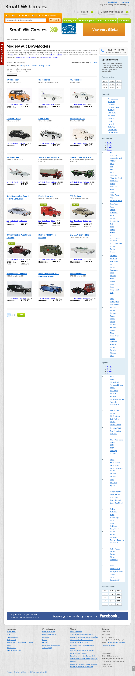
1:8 (105, 591)
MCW (112, 523)
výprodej (43, 204)
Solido (112, 574)
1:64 (111, 601)
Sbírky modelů (11, 640)
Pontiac (112, 347)
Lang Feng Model (116, 492)
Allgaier (112, 184)
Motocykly (111, 127)
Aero (111, 172)
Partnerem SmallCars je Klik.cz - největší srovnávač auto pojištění (27, 672)
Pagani (112, 310)
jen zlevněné (52, 15)
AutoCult (113, 396)
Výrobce (34, 66)
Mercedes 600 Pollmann (49, 57)
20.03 (105, 81)
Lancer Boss (114, 304)
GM (51, 55)
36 (90, 62)
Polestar (113, 344)
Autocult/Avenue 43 (117, 399)
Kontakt (44, 640)
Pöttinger (113, 353)
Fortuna (113, 246)
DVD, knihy (112, 113)
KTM (111, 293)
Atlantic (112, 388)
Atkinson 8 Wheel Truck (49, 157)
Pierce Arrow (114, 336)
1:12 (15, 15)
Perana (112, 322)
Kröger (112, 281)
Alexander (113, 175)
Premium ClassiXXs (117, 540)
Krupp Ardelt (114, 290)
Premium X (114, 543)
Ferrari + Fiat (114, 221)
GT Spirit (113, 454)
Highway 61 (114, 476)
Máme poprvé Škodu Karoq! (79, 642)
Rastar (112, 554)
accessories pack (116, 158)
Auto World (114, 391)
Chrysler (22, 143)
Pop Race (113, 537)
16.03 (112, 81)
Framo (112, 252)
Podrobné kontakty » (108, 645)
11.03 (112, 84)
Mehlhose (113, 526)
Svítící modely (11, 648)
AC (111, 152)
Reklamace (46, 637)
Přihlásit (84, 12)
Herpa (112, 460)
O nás (9, 634)
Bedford (53, 259)
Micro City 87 (114, 529)
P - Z (109, 150)
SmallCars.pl (125, 2)
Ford (111, 235)
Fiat (111, 224)
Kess (112, 480)
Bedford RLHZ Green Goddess (26, 57)
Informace (11, 629)
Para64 (112, 531)
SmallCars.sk (112, 2)
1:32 (111, 597)
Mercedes (22, 298)
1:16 (105, 594)
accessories (114, 155)
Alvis (111, 198)
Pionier (112, 339)
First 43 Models (115, 431)
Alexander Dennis (116, 178)
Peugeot (113, 327)
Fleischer (113, 232)
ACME (112, 379)
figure (112, 227)
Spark (112, 577)
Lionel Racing (115, 494)
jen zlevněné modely (24, 69)
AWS (21, 104)
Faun (112, 207)
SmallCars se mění (76, 631)
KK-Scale (113, 483)
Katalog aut (70, 20)
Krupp (112, 287)
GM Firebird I (44, 80)
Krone (112, 284)
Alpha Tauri (114, 186)
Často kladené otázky (49, 634)
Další (21, 315)
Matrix (112, 515)
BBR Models (114, 410)
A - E (109, 143)
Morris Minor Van (77, 119)
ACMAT (113, 161)
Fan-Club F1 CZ (115, 428)
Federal (113, 210)
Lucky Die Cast (115, 500)
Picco (112, 333)
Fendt (112, 215)
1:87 (42, 15)
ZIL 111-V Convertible (79, 235)
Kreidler (113, 278)
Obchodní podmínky (48, 631)
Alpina (112, 189)
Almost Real (114, 382)
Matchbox (113, 512)
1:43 (35, 15)
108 (95, 62)
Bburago (113, 413)
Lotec (53, 143)
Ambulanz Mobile (116, 201)
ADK (111, 167)
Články (73, 629)
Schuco (112, 566)
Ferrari (112, 218)
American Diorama (116, 385)
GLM (112, 445)
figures (112, 230)
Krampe (113, 276)
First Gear (113, 434)
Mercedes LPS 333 (78, 274)
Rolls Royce (23, 221)
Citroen (59, 55)
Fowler (112, 249)
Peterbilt (113, 324)
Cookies (45, 642)
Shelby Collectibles (116, 572)
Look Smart (114, 497)
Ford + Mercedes (116, 243)
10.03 (118, 84)
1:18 (22, 15)
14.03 (118, 81)
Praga (112, 356)
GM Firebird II (76, 80)
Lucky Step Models (116, 503)
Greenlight (113, 451)
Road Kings (114, 560)
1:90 (118, 604)
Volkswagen (87, 221)
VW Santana (75, 196)
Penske (112, 319)
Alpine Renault (115, 195)
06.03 (112, 87)
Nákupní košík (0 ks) (113, 12)
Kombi (110, 121)
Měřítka (48, 66)
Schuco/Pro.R (115, 569)
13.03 (105, 84)
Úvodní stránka (13, 39)
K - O (109, 147)
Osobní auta (112, 130)
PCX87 (112, 534)
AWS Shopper (13, 80)
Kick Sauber (114, 261)
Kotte (112, 273)
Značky (41, 66)
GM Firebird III (13, 157)
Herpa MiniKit (115, 465)
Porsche (113, 350)
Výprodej (124, 20)
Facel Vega (114, 204)
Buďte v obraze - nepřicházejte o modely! (20, 642)
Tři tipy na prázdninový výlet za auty (81, 634)
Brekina (113, 422)
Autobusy (111, 102)
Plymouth (113, 342)
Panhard (113, 313)
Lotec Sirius (44, 119)
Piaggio (112, 330)
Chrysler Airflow (14, 119)
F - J (109, 145)
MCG (112, 520)
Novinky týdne (86, 20)
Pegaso (113, 316)
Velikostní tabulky (12, 637)
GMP (112, 448)
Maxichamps (114, 517)
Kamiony (111, 118)
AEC (111, 169)
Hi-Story (113, 473)
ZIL (84, 259)
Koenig (112, 267)
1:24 (28, 15)
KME (112, 264)
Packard (113, 307)
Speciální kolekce (106, 20)
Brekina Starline (115, 425)
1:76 (105, 604)
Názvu (28, 66)
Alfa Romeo (114, 181)
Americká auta (113, 99)
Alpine (112, 192)
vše (9, 15)
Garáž (9, 645)
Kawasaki (113, 256)
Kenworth (113, 259)
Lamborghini (114, 302)
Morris (85, 143)
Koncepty (111, 124)
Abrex (112, 376)
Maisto (112, 509)
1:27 (105, 597)
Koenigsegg (114, 270)
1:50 (105, 601)
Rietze (112, 557)
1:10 (111, 591)
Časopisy (111, 105)
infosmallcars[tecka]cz (116, 642)
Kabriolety (111, 115)
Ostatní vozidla (113, 132)
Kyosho (112, 485)
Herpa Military (115, 462)
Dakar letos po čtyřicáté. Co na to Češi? (82, 656)
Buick (53, 298)
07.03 (105, 87)
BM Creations (115, 416)
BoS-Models (14, 104)
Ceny (22, 66)
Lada (112, 299)
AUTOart (113, 393)
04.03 (118, 87)
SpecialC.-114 (115, 580)
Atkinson (54, 182)
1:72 (118, 601)
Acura (112, 164)
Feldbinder (114, 213)
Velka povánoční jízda (14, 650)
